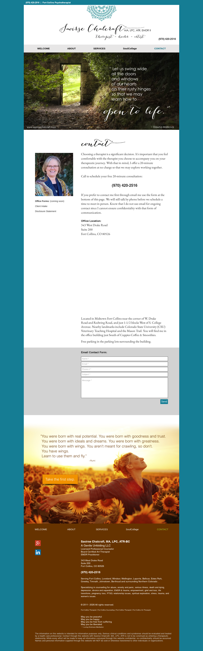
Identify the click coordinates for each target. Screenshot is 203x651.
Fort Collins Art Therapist (142, 610)
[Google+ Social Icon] (38, 543)
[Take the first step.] (60, 479)
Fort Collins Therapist (88, 610)
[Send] (164, 401)
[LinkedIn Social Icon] (38, 552)
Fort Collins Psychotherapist (57, 2)
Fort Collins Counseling (106, 610)
